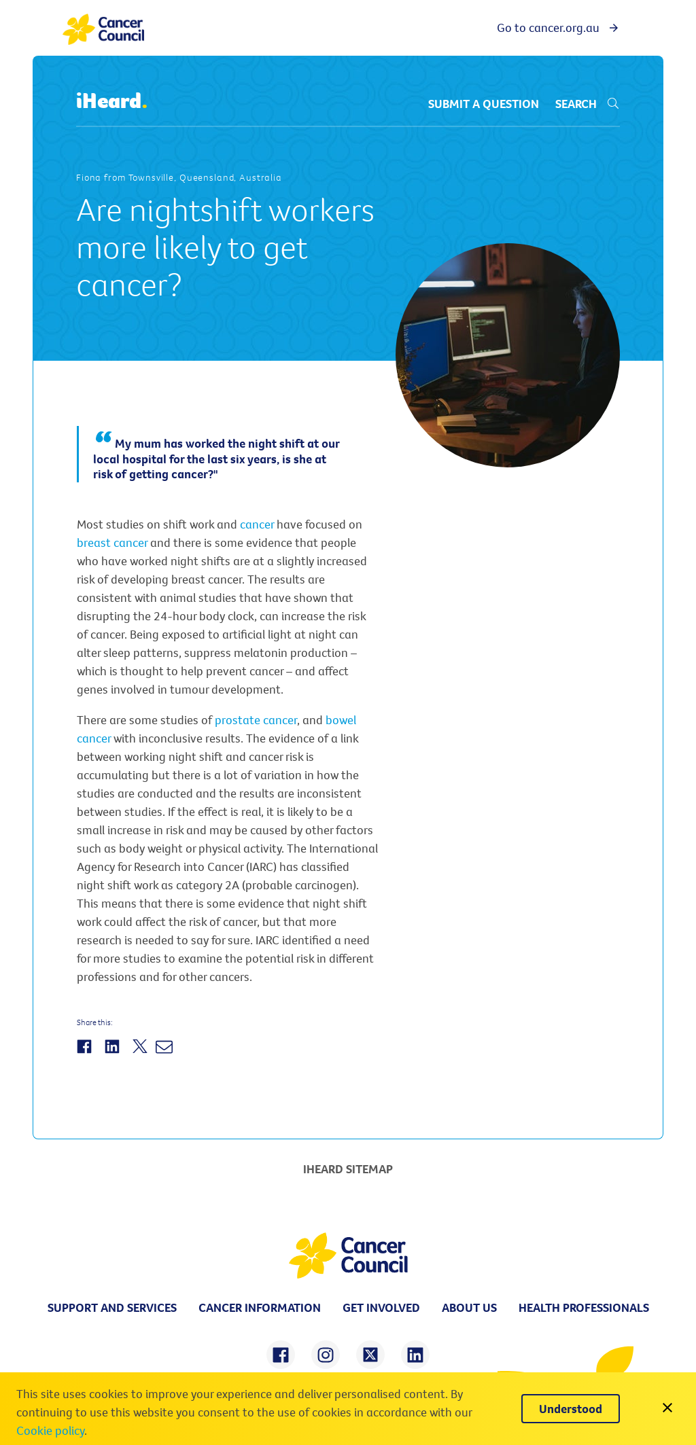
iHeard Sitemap (348, 1169)
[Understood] (570, 1408)
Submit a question (483, 103)
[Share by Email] (166, 1054)
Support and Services (112, 1307)
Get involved (381, 1307)
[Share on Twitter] (142, 1054)
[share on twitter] (370, 1354)
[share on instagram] (325, 1354)
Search (587, 103)
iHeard (112, 101)
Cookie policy (50, 1430)
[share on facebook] (280, 1354)
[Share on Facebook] (86, 1054)
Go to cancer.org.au (558, 27)
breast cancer (112, 542)
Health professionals (584, 1307)
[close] (667, 1409)
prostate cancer (256, 720)
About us (469, 1307)
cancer (257, 524)
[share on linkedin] (415, 1354)
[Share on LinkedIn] (114, 1054)
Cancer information (259, 1307)
